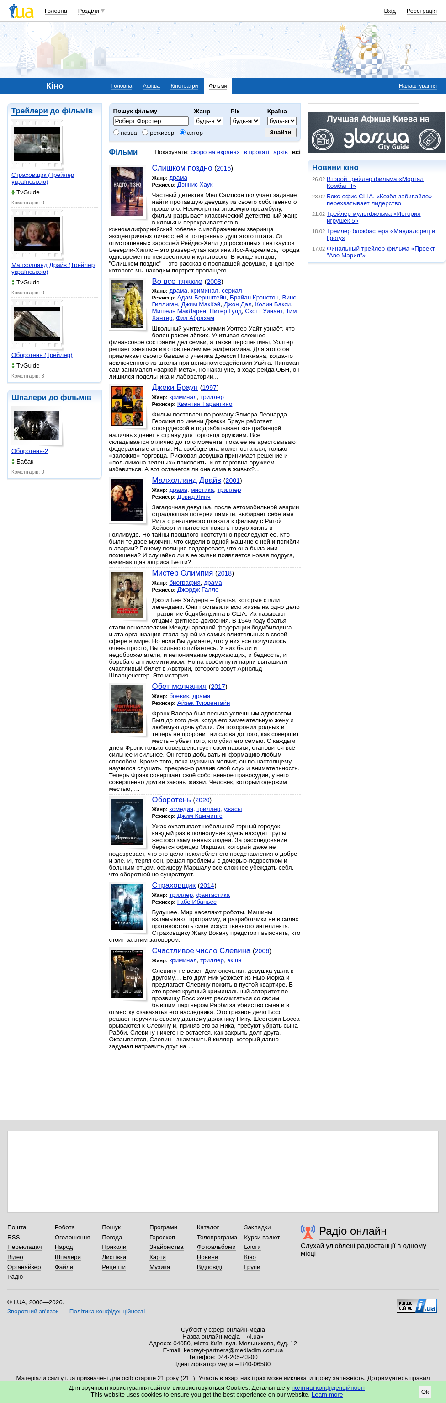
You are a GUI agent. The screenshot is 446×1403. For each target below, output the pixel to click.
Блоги (252, 1246)
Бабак (22, 461)
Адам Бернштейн (202, 297)
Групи (252, 1267)
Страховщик (174, 885)
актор (191, 132)
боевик (179, 696)
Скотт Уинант (263, 311)
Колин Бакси (273, 304)
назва (125, 132)
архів (280, 152)
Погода (112, 1237)
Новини (207, 1257)
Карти (157, 1257)
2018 (225, 573)
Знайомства (166, 1246)
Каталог (208, 1227)
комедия (181, 809)
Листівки (114, 1257)
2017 (218, 686)
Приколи (114, 1246)
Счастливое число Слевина (201, 950)
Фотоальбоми (216, 1246)
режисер (158, 132)
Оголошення (72, 1237)
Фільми (218, 86)
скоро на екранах (215, 152)
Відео (15, 1257)
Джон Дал (238, 304)
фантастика (213, 894)
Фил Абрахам (195, 318)
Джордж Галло (198, 589)
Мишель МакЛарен (179, 311)
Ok (425, 1391)
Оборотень (171, 799)
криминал (204, 290)
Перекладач (24, 1246)
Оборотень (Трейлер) (42, 355)
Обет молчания (179, 686)
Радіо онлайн (353, 1231)
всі (296, 152)
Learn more (327, 1394)
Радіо (15, 1276)
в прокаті (257, 152)
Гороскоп (162, 1237)
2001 (233, 480)
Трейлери (29, 111)
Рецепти (114, 1267)
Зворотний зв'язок (32, 1311)
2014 (207, 885)
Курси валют (262, 1237)
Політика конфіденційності (107, 1311)
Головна (56, 10)
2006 (262, 951)
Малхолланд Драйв (187, 480)
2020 (202, 800)
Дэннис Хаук (195, 184)
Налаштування (418, 86)
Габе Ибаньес (197, 901)
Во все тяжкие (177, 281)
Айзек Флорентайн (203, 702)
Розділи (88, 10)
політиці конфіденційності (328, 1387)
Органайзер (24, 1267)
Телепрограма (217, 1237)
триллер (212, 397)
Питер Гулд (226, 311)
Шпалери (29, 397)
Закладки (257, 1227)
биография (184, 582)
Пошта (16, 1227)
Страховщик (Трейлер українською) (42, 178)
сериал (232, 290)
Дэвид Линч (194, 496)
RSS (13, 1237)
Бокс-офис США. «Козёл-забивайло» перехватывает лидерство (379, 200)
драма (178, 177)
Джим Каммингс (200, 815)
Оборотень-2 (29, 451)
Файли (64, 1267)
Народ (64, 1246)
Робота (65, 1227)
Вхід (390, 10)
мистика (202, 489)
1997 (209, 387)
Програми (163, 1227)
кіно (350, 167)
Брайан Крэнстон (254, 297)
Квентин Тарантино (205, 403)
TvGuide (25, 192)
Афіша (151, 86)
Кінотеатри (184, 86)
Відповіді (210, 1267)
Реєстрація (422, 10)
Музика (159, 1267)
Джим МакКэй (200, 304)
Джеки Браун (175, 387)
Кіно (250, 1257)
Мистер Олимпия (182, 573)
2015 (224, 168)
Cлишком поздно (182, 168)
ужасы (233, 809)
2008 (214, 281)
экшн (234, 960)
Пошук (111, 1227)
